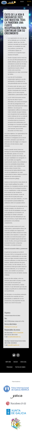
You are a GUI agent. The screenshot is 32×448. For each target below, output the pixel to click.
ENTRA (29, 1)
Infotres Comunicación (18, 332)
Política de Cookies (20, 367)
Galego (22, 1)
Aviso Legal (23, 362)
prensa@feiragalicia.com (13, 345)
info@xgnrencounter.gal (11, 327)
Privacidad (9, 367)
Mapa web (8, 362)
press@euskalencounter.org (14, 337)
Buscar (16, 362)
